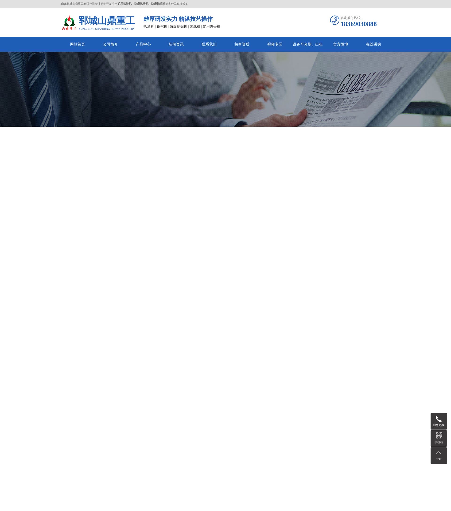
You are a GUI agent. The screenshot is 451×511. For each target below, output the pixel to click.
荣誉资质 (241, 44)
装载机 (195, 26)
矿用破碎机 (211, 26)
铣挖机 (162, 26)
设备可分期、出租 (308, 44)
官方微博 (340, 44)
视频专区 (274, 44)
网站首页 (77, 44)
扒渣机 (149, 26)
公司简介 (110, 44)
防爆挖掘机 (178, 26)
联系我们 (209, 44)
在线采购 (373, 44)
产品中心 (143, 44)
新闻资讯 (176, 44)
